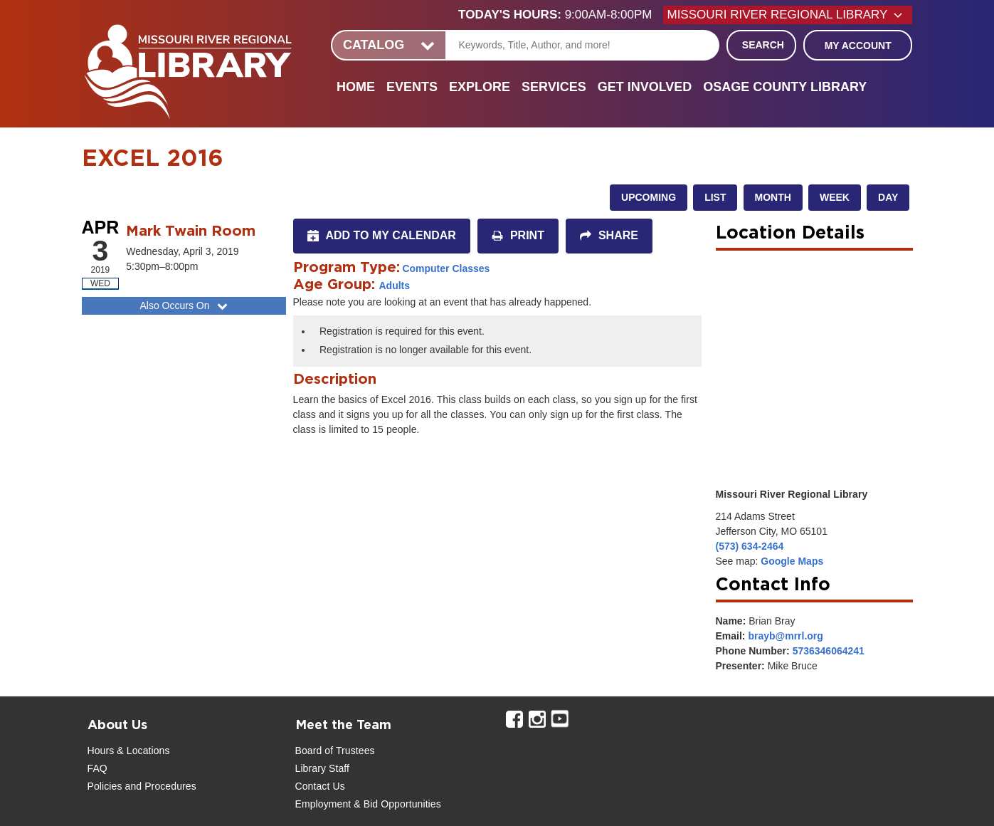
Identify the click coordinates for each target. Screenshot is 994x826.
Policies (105, 786)
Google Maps (792, 561)
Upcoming (648, 197)
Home (356, 87)
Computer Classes (446, 268)
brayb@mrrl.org (785, 636)
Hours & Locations (129, 750)
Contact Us (320, 786)
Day (888, 197)
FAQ (97, 768)
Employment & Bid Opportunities (368, 804)
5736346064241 (829, 651)
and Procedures (159, 786)
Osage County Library (785, 87)
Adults (395, 285)
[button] (560, 15)
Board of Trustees (335, 750)
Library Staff (322, 768)
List (715, 197)
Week (835, 197)
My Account (858, 45)
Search (763, 45)
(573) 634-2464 (750, 546)
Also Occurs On (184, 305)
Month (773, 197)
